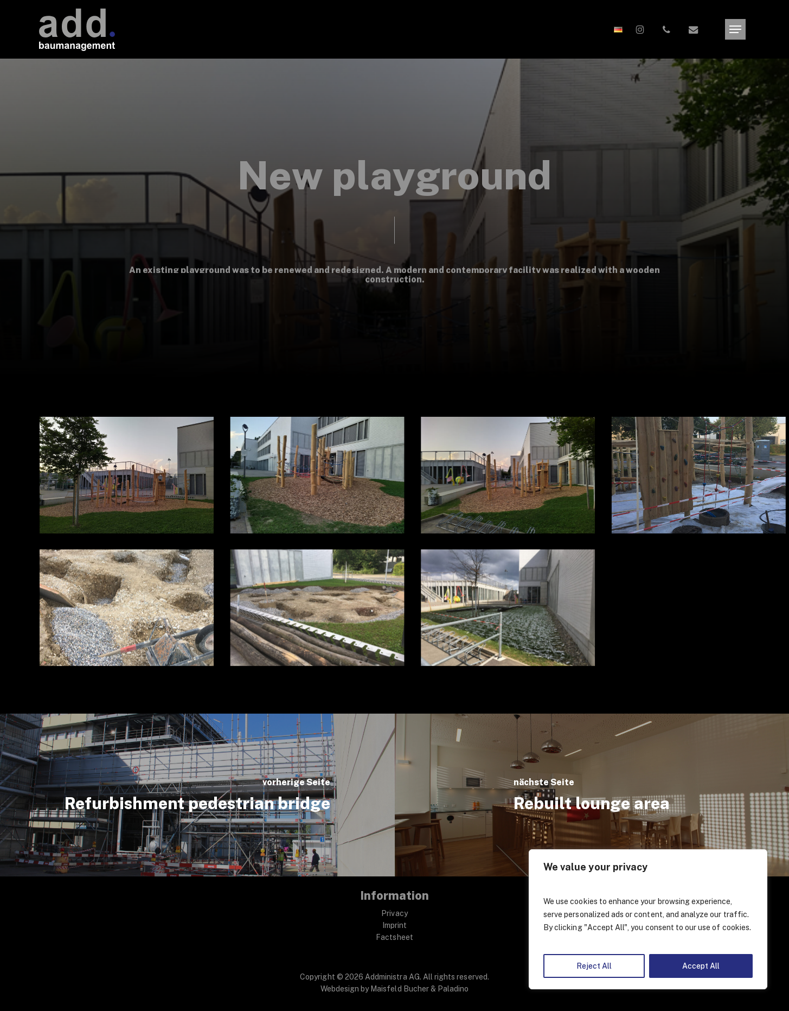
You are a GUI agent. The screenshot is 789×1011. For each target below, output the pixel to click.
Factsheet (394, 937)
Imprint (394, 925)
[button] (735, 29)
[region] (648, 919)
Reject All (594, 966)
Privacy (394, 913)
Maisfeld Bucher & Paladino (419, 988)
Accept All (701, 966)
